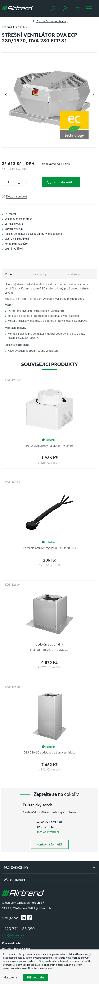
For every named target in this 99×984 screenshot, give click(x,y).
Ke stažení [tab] (73, 274)
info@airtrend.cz (48, 831)
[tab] (8, 274)
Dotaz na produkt (16, 196)
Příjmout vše (35, 977)
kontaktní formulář (49, 844)
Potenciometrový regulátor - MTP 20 (49, 445)
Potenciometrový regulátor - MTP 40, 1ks (49, 548)
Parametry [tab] (39, 274)
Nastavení (10, 977)
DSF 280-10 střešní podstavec (49, 650)
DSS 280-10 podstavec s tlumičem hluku (49, 752)
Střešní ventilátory (57, 21)
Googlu (43, 961)
